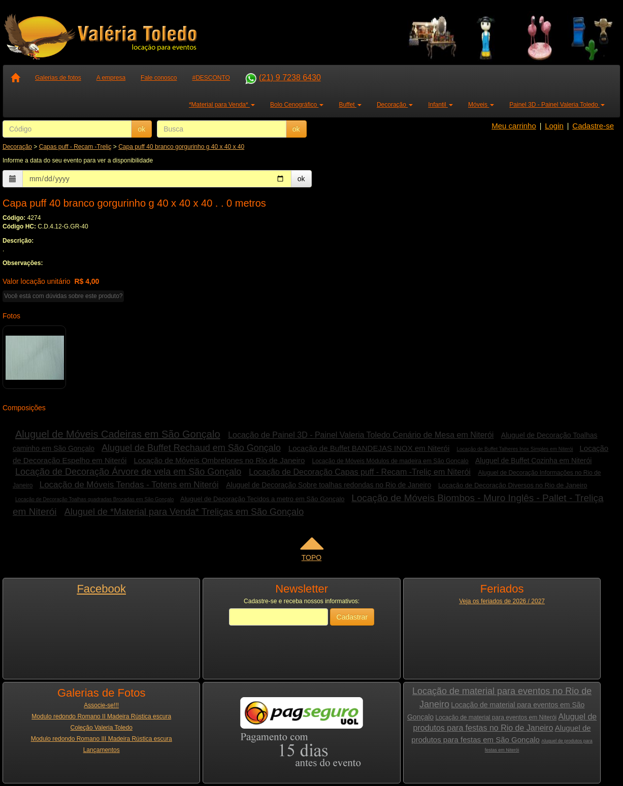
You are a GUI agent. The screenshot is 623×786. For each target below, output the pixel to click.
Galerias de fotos (58, 77)
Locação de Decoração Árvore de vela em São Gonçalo (128, 472)
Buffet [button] (350, 104)
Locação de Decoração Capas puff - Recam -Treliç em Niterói (360, 472)
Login (554, 125)
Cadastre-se (593, 125)
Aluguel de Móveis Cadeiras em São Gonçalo (117, 434)
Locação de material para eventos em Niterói (495, 717)
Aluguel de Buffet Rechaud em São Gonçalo (191, 448)
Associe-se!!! (101, 705)
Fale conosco (159, 77)
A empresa (110, 77)
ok (141, 129)
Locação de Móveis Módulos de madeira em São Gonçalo (390, 461)
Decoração (17, 146)
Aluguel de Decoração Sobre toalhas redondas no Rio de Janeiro (328, 485)
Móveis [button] (481, 104)
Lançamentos (101, 750)
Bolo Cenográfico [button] (296, 104)
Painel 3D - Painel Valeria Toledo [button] (557, 104)
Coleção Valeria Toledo (102, 727)
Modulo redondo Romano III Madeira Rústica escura (101, 738)
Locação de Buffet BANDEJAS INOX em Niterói (368, 448)
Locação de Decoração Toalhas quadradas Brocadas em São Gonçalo (94, 499)
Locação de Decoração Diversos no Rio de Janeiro (512, 485)
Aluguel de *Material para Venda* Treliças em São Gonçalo (184, 512)
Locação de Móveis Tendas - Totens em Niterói (129, 484)
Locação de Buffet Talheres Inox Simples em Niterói (514, 449)
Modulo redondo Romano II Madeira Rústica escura (101, 716)
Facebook (101, 588)
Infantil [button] (440, 104)
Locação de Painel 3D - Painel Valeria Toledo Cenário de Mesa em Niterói (361, 435)
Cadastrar (352, 617)
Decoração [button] (395, 104)
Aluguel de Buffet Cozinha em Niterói (533, 460)
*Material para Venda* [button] (222, 104)
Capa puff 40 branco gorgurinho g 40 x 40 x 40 (181, 146)
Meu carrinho (513, 125)
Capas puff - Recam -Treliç (75, 146)
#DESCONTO (210, 77)
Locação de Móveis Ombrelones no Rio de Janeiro (219, 460)
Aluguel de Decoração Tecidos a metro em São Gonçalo (262, 499)
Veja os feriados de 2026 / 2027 (502, 601)
